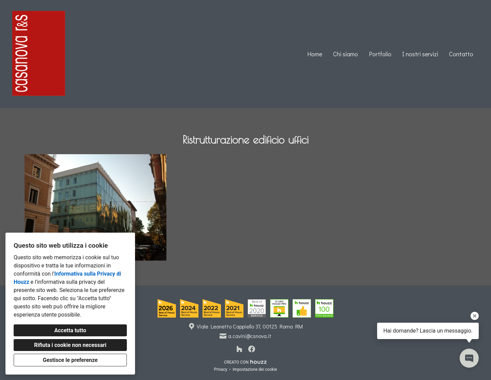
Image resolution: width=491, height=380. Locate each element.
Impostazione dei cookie (255, 369)
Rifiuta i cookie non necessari (70, 345)
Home (314, 54)
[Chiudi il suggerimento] (475, 316)
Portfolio (380, 54)
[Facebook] (252, 349)
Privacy (220, 369)
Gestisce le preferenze (70, 360)
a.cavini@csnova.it (249, 336)
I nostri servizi (420, 54)
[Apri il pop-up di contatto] (469, 358)
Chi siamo (345, 54)
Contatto (461, 54)
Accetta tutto (70, 330)
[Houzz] (239, 349)
